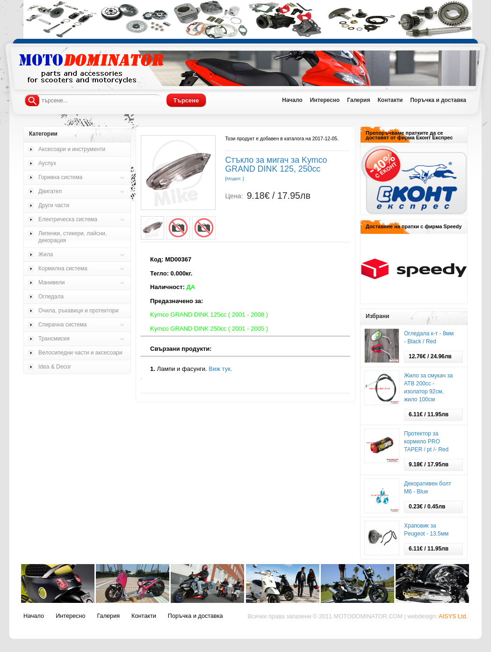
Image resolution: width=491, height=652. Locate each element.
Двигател (50, 191)
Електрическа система (67, 219)
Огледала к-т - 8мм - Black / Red (429, 337)
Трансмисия (54, 338)
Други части (53, 205)
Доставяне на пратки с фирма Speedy (414, 226)
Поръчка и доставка (438, 100)
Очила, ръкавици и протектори (78, 310)
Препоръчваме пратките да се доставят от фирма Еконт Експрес (409, 135)
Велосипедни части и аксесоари (80, 352)
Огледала (51, 296)
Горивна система (60, 177)
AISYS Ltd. (453, 616)
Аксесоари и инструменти (71, 149)
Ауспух (47, 163)
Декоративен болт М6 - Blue (427, 487)
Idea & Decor (54, 366)
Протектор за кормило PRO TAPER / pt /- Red (426, 441)
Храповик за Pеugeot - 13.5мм (426, 529)
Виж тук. (220, 368)
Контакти (390, 100)
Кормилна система (62, 268)
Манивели (51, 282)
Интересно (325, 100)
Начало (292, 100)
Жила (45, 254)
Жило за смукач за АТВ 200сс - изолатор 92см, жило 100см (428, 387)
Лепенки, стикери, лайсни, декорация (72, 237)
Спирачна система (62, 324)
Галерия (358, 100)
